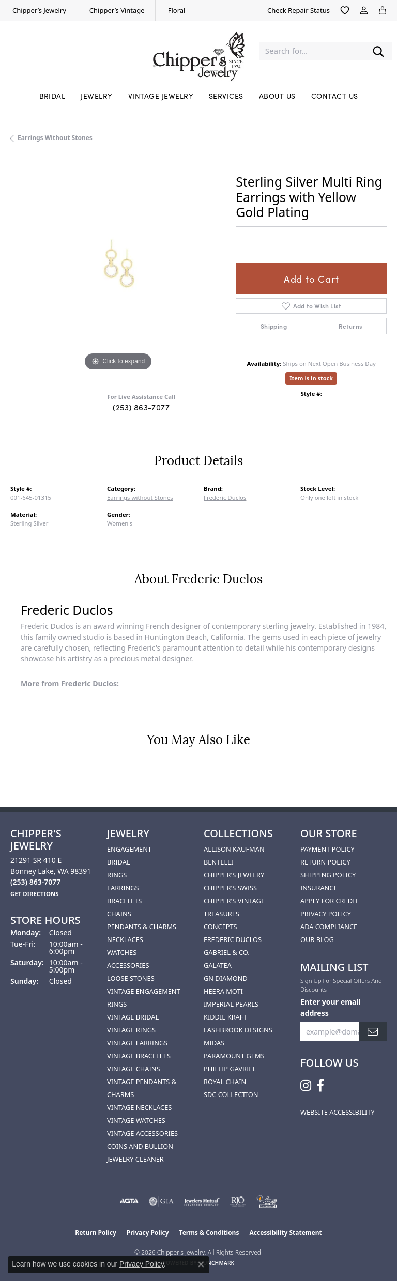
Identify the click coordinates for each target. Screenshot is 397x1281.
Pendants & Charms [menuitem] (141, 926)
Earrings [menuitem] (123, 887)
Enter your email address (330, 1007)
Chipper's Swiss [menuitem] (230, 887)
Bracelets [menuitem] (124, 900)
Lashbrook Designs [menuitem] (238, 1030)
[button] (344, 10)
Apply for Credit (329, 900)
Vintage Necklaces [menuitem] (139, 1107)
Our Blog (317, 939)
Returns (350, 325)
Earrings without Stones (55, 137)
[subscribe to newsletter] (373, 1031)
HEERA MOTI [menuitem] (223, 991)
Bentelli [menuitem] (218, 862)
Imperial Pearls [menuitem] (231, 1004)
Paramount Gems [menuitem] (234, 1055)
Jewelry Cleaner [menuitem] (135, 1159)
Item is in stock (311, 378)
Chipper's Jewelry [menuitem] (234, 874)
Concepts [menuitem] (220, 926)
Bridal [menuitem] (118, 862)
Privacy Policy (325, 913)
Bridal (52, 95)
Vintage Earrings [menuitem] (137, 1042)
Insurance (319, 887)
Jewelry (96, 95)
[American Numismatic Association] (267, 1201)
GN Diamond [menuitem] (226, 978)
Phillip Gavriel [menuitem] (230, 1068)
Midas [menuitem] (214, 1042)
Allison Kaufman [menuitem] (234, 849)
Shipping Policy (328, 874)
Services (226, 95)
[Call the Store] (35, 882)
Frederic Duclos (225, 497)
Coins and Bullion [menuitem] (140, 1146)
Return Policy (325, 862)
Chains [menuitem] (119, 913)
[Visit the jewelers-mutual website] (202, 1201)
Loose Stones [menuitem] (131, 978)
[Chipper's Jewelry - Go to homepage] (198, 51)
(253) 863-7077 (141, 407)
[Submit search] (378, 51)
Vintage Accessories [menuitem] (142, 1133)
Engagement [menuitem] (129, 849)
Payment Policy (327, 849)
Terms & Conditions (209, 1232)
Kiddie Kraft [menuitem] (225, 1017)
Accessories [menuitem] (128, 965)
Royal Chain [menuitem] (225, 1081)
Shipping (274, 325)
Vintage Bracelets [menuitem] (139, 1055)
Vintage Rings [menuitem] (131, 1030)
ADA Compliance (328, 926)
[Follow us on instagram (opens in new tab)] (305, 1085)
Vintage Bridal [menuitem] (133, 1017)
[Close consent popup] (201, 1264)
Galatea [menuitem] (218, 965)
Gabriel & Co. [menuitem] (227, 952)
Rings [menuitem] (117, 874)
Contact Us (334, 95)
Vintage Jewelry (160, 95)
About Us (277, 95)
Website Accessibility (337, 1112)
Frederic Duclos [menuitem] (233, 939)
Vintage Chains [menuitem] (133, 1068)
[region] (117, 266)
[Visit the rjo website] (238, 1201)
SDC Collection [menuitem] (231, 1094)
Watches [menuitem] (121, 952)
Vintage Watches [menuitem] (136, 1120)
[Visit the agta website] (128, 1201)
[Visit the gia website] (161, 1201)
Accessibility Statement (285, 1232)
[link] (38, 10)
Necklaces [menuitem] (125, 939)
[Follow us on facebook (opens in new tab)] (320, 1085)
